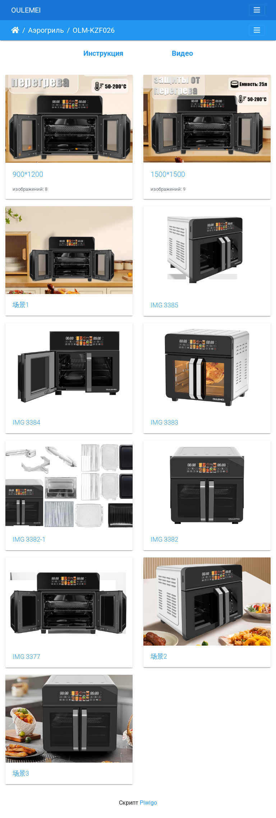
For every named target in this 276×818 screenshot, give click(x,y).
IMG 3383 (164, 422)
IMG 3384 (26, 422)
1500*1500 (168, 174)
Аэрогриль (46, 30)
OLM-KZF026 (94, 30)
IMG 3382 (164, 539)
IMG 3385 (164, 305)
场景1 (21, 304)
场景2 (159, 656)
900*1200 (28, 174)
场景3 (21, 773)
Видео (182, 53)
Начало (15, 30)
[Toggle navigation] (257, 10)
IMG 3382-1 (29, 539)
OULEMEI (26, 10)
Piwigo (148, 802)
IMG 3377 (26, 656)
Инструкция (103, 53)
